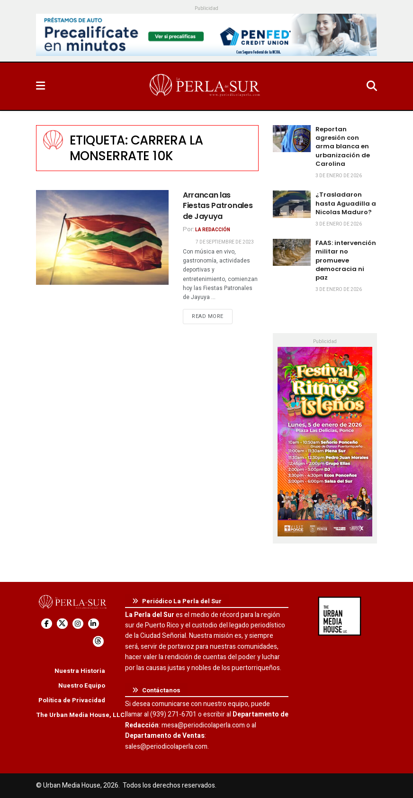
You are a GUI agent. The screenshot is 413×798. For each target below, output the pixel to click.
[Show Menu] (40, 86)
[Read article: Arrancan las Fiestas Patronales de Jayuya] (102, 237)
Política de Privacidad (71, 700)
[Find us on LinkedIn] (93, 623)
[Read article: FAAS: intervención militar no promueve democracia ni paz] (292, 252)
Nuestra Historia (79, 670)
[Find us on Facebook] (46, 623)
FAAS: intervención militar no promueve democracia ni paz (345, 260)
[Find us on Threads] (98, 641)
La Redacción (212, 230)
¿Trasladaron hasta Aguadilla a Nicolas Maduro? (345, 203)
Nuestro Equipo (81, 685)
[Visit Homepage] (205, 86)
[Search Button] (372, 86)
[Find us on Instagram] (77, 623)
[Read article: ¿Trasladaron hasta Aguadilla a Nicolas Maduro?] (292, 204)
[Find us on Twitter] (62, 623)
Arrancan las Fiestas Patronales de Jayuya (217, 206)
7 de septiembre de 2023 (225, 242)
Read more (212, 316)
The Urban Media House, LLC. (81, 714)
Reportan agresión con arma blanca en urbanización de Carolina (342, 146)
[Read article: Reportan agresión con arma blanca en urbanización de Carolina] (292, 138)
